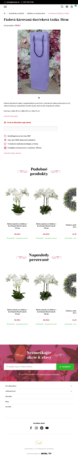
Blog (7, 401)
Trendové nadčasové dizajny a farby (21, 144)
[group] (18, 211)
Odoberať (65, 367)
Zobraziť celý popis (11, 116)
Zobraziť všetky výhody (12, 153)
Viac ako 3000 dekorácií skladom (19, 140)
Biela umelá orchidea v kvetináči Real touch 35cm (17, 226)
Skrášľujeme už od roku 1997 (17, 136)
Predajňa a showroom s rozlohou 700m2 (22, 148)
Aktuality (8, 396)
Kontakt (8, 407)
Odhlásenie (55, 374)
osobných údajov (45, 374)
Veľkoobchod (10, 391)
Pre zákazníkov (10, 386)
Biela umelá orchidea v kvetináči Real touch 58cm (46, 226)
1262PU (17, 25)
